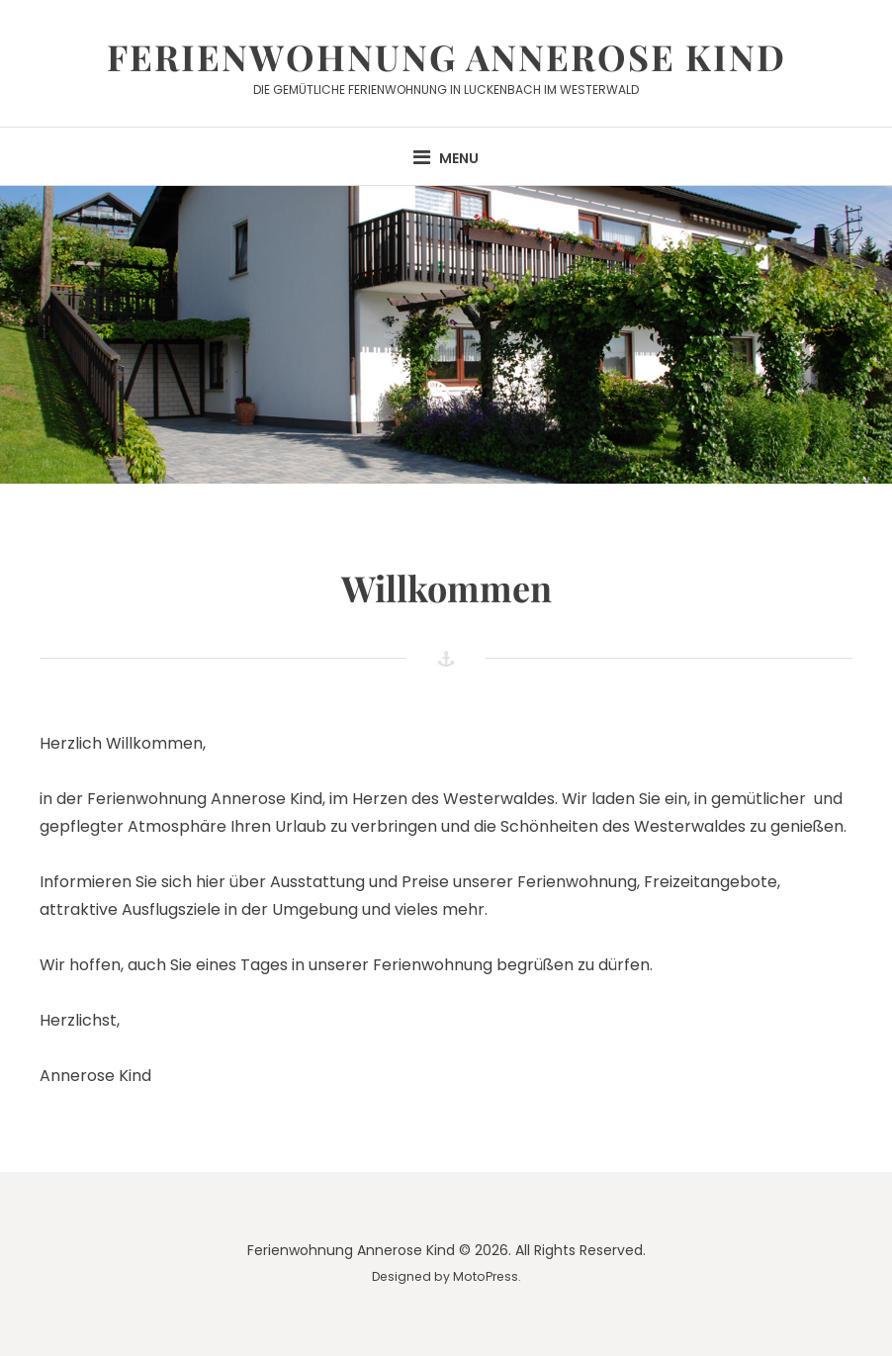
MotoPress (485, 1276)
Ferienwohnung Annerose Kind (446, 56)
